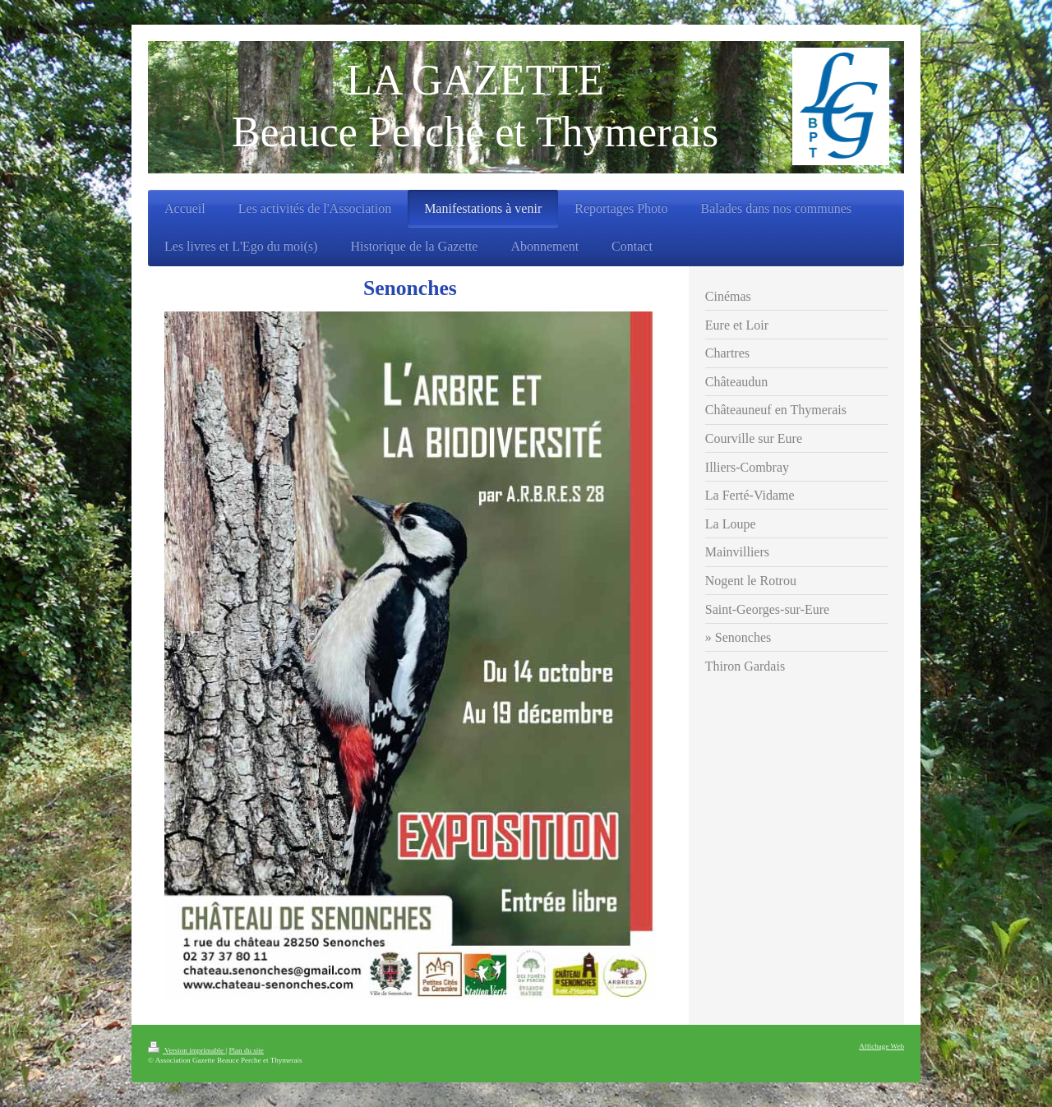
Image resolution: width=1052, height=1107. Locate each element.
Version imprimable (186, 1050)
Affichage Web (881, 1046)
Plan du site (245, 1050)
